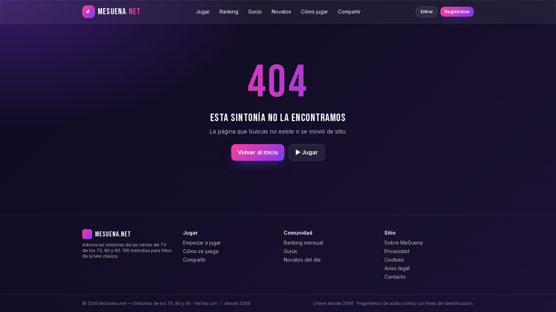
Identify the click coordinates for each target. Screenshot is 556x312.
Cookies (394, 260)
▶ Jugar (306, 152)
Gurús (255, 12)
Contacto (395, 277)
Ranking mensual (303, 243)
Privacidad (396, 251)
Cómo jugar (314, 12)
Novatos (281, 12)
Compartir (349, 12)
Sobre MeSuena (403, 243)
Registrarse (457, 11)
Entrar (427, 11)
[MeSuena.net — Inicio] (111, 11)
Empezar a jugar (202, 243)
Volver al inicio (258, 152)
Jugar (203, 12)
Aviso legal (397, 268)
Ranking (228, 12)
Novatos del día (302, 260)
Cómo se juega (200, 251)
